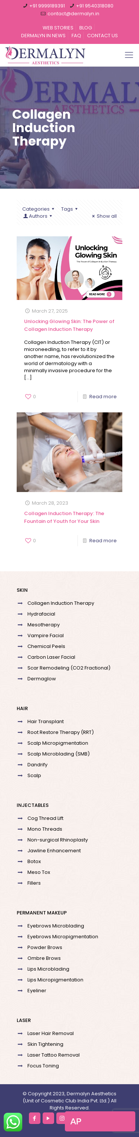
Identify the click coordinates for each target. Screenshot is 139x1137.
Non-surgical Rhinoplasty (57, 839)
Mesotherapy (43, 624)
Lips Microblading (48, 968)
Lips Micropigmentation (55, 979)
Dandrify (37, 764)
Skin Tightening (45, 1044)
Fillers (34, 883)
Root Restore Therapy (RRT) (60, 732)
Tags (70, 209)
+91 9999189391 (47, 5)
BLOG (85, 27)
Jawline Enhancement (54, 850)
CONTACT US (102, 35)
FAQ (76, 35)
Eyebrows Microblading (55, 925)
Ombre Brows (44, 958)
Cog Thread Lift (45, 818)
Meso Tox (38, 872)
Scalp (34, 775)
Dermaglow (41, 678)
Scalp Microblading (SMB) (58, 753)
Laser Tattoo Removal (53, 1054)
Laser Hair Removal (50, 1033)
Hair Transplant (45, 721)
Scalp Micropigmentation (57, 743)
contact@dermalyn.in (73, 13)
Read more (103, 396)
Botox (34, 861)
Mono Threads (44, 829)
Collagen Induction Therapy (60, 603)
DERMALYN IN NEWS (43, 35)
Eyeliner (36, 990)
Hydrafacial (41, 613)
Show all (103, 216)
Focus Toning (43, 1065)
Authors (38, 216)
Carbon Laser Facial (51, 657)
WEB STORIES (58, 27)
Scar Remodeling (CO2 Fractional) (68, 667)
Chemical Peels (46, 646)
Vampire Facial (45, 635)
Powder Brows (44, 947)
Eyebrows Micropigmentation (62, 936)
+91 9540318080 (94, 5)
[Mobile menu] (129, 55)
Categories (39, 209)
